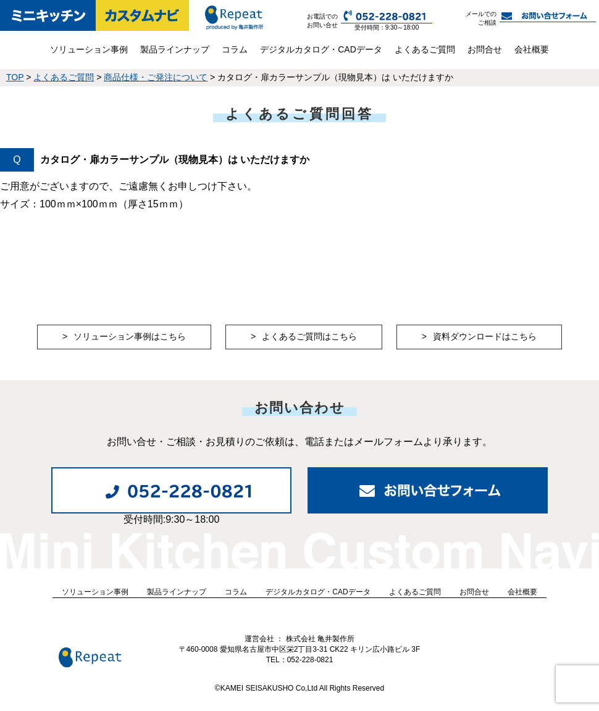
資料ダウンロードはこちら (485, 336)
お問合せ (484, 49)
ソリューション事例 (89, 49)
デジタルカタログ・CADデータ (321, 49)
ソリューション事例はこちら (129, 336)
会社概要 (531, 49)
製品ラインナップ (174, 49)
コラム (235, 49)
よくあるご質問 (425, 49)
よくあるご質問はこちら (309, 336)
